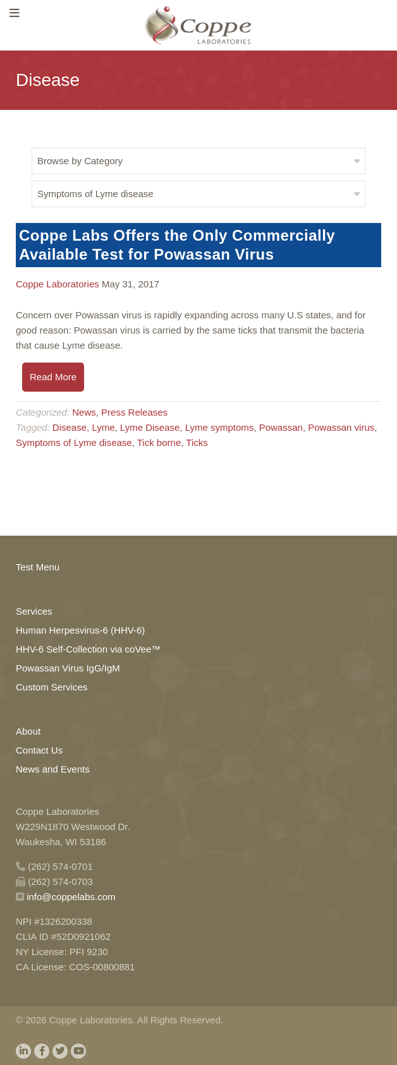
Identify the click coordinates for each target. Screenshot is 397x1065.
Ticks (196, 442)
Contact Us (39, 750)
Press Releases (134, 412)
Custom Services (51, 687)
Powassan (281, 427)
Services (34, 611)
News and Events (53, 769)
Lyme (103, 427)
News (84, 412)
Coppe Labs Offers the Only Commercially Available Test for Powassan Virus (177, 245)
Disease (69, 427)
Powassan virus (341, 427)
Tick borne (159, 442)
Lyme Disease (150, 427)
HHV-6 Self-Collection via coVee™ (88, 649)
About (28, 731)
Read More (53, 376)
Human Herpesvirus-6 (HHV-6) (80, 630)
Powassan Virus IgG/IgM (68, 668)
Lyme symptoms (219, 427)
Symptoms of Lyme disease (74, 442)
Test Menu (37, 567)
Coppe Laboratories (57, 284)
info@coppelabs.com (71, 896)
